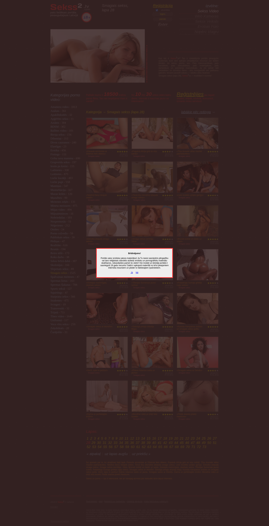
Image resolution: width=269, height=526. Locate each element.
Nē (137, 272)
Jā (132, 272)
